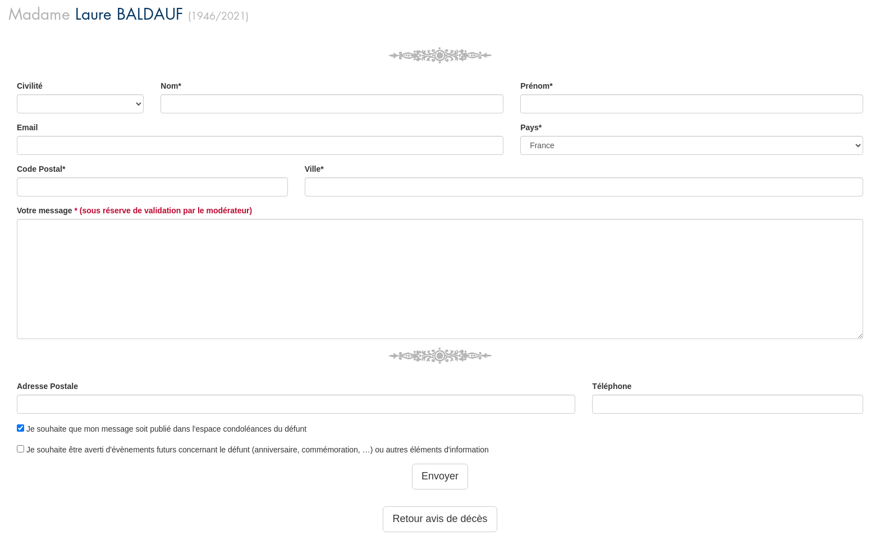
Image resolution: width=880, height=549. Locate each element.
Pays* (531, 127)
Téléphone (611, 386)
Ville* (314, 168)
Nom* (171, 85)
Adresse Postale (47, 386)
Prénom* (536, 85)
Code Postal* (41, 168)
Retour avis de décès (439, 518)
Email (27, 127)
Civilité (30, 85)
